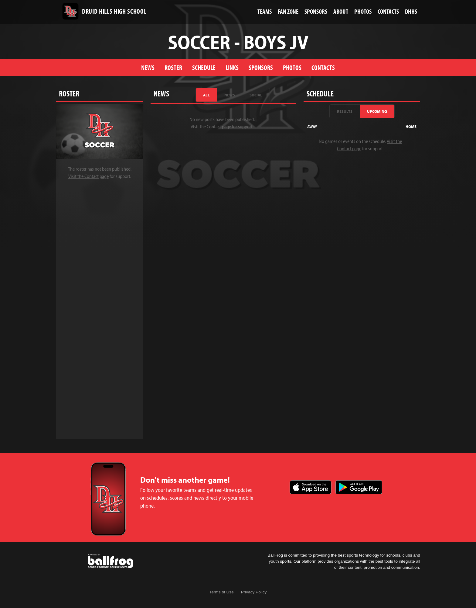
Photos (292, 67)
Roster (173, 67)
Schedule (204, 67)
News (148, 67)
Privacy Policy (254, 592)
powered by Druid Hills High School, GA (110, 561)
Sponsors (261, 67)
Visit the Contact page (88, 176)
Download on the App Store (311, 487)
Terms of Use (221, 592)
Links (232, 67)
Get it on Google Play (358, 487)
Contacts (323, 67)
